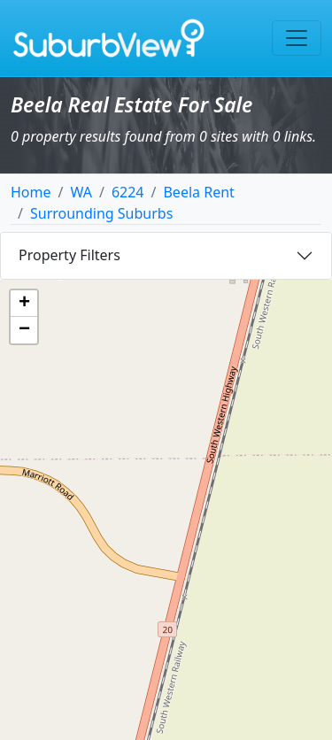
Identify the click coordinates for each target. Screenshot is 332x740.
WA (80, 192)
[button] (24, 303)
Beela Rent (198, 192)
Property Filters (69, 255)
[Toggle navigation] (296, 38)
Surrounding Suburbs (101, 213)
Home (31, 192)
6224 (128, 192)
